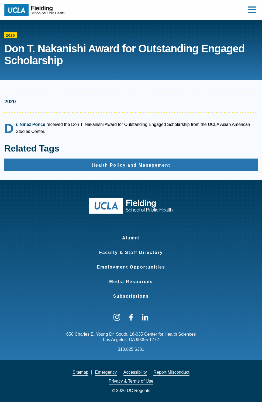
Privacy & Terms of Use (131, 381)
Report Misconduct (171, 372)
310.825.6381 (131, 349)
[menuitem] (131, 234)
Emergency (106, 372)
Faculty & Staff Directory (131, 252)
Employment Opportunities (131, 267)
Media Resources (131, 281)
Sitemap (80, 372)
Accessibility (135, 372)
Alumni (131, 238)
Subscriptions (131, 296)
